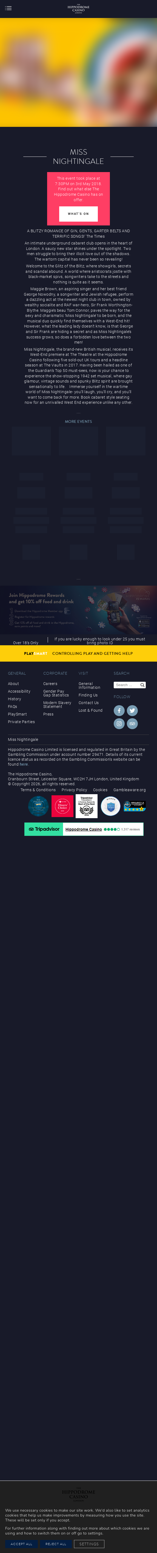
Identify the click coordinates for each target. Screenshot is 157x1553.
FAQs (12, 706)
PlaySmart (17, 714)
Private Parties (21, 722)
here (24, 764)
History (14, 699)
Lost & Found (91, 710)
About (13, 683)
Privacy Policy (74, 790)
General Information (90, 685)
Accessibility (19, 691)
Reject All (55, 1544)
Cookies (100, 790)
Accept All (21, 1544)
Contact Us (89, 703)
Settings (89, 1544)
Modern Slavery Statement (57, 705)
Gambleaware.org (129, 790)
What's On (78, 214)
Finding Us (88, 695)
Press (48, 714)
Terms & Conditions (38, 790)
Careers (50, 683)
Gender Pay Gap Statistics (56, 693)
